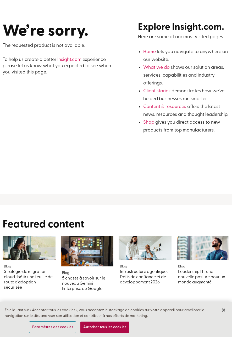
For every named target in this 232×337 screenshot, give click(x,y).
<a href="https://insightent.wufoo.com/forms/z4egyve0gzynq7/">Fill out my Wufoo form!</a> (58, 135)
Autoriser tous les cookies (104, 327)
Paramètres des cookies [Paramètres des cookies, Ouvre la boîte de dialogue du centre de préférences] (52, 327)
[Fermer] (223, 310)
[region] (116, 319)
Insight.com (69, 59)
